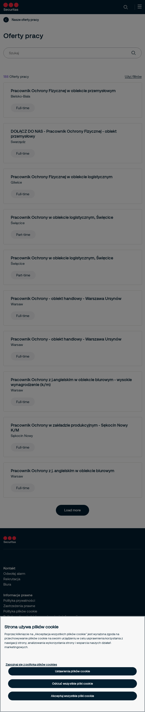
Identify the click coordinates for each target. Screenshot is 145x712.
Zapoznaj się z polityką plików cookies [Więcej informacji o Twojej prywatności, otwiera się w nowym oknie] (31, 664)
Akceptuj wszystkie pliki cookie (72, 696)
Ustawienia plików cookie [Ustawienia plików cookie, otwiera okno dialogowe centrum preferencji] (72, 671)
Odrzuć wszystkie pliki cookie (72, 683)
